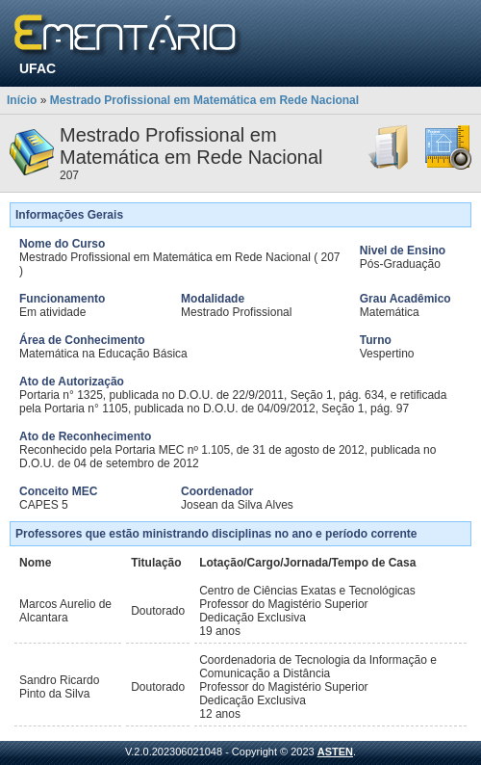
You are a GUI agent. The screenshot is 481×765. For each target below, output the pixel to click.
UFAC (37, 68)
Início (22, 100)
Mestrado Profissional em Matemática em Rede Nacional (204, 100)
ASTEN (335, 751)
